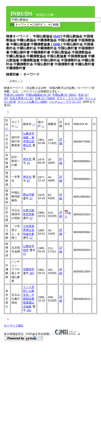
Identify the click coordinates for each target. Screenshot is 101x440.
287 (32, 273)
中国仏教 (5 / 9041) (64, 94)
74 (28, 163)
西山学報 (28, 194)
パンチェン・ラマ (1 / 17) (65, 101)
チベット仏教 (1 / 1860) (32, 101)
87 (28, 180)
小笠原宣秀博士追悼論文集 (28, 229)
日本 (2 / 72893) (45, 98)
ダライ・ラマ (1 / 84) (70, 98)
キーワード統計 (14, 325)
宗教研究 (28, 269)
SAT (58, 36)
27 (31, 198)
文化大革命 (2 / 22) (21, 98)
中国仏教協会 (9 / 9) (38, 94)
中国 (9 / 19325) (14, 94)
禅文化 (27, 159)
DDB (57, 44)
